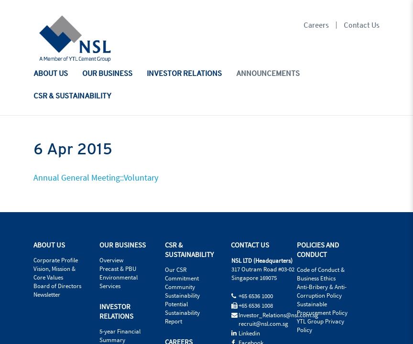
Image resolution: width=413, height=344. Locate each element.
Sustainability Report (182, 317)
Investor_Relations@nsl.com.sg (278, 315)
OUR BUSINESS (107, 73)
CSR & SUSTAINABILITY (72, 95)
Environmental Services (118, 282)
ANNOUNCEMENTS (268, 73)
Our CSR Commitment (182, 274)
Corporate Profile (55, 260)
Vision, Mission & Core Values (54, 273)
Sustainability (182, 296)
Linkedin (249, 333)
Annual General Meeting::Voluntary (95, 177)
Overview (111, 260)
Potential (176, 304)
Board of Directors (57, 286)
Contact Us (362, 25)
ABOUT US (50, 73)
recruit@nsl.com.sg (263, 324)
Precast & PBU (117, 269)
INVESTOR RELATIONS (184, 73)
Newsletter (46, 295)
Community (180, 287)
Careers (316, 25)
